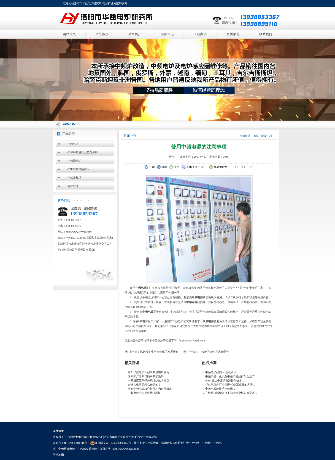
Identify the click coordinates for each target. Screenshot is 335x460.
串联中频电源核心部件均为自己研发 (150, 388)
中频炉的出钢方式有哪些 (214, 351)
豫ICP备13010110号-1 (76, 442)
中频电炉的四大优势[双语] (144, 392)
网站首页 (69, 34)
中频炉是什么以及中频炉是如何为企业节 (230, 376)
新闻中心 (167, 34)
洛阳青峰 (153, 442)
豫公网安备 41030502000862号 (110, 442)
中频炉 (207, 442)
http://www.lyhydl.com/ (192, 340)
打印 (149, 167)
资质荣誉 (233, 34)
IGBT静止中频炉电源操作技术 (223, 380)
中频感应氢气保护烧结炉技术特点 (148, 380)
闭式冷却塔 (74, 177)
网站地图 (58, 454)
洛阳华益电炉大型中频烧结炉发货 (148, 372)
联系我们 (265, 34)
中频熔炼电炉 (66, 448)
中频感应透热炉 (87, 448)
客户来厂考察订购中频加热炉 (146, 376)
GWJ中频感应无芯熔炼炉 (83, 152)
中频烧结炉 (74, 160)
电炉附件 (73, 186)
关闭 (174, 167)
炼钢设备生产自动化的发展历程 (159, 351)
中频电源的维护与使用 (219, 388)
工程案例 (200, 34)
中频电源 (73, 143)
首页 (256, 135)
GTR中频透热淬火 (78, 169)
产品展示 (102, 34)
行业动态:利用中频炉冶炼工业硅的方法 (229, 384)
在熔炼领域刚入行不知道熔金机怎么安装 (230, 392)
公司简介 (134, 34)
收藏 (162, 167)
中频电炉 (142, 321)
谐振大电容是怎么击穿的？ (144, 384)
